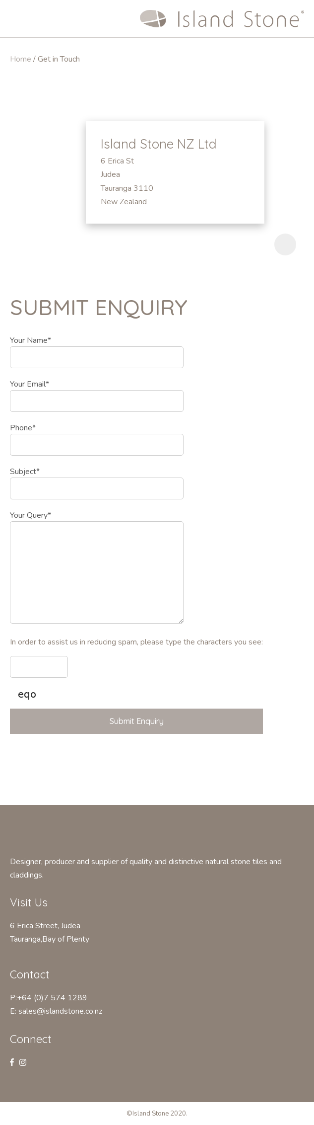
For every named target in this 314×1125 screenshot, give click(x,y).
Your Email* (29, 384)
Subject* (25, 471)
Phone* (23, 427)
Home (20, 59)
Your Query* (30, 515)
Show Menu (16, 17)
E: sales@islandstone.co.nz (56, 1011)
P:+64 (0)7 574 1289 (48, 997)
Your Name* (30, 340)
